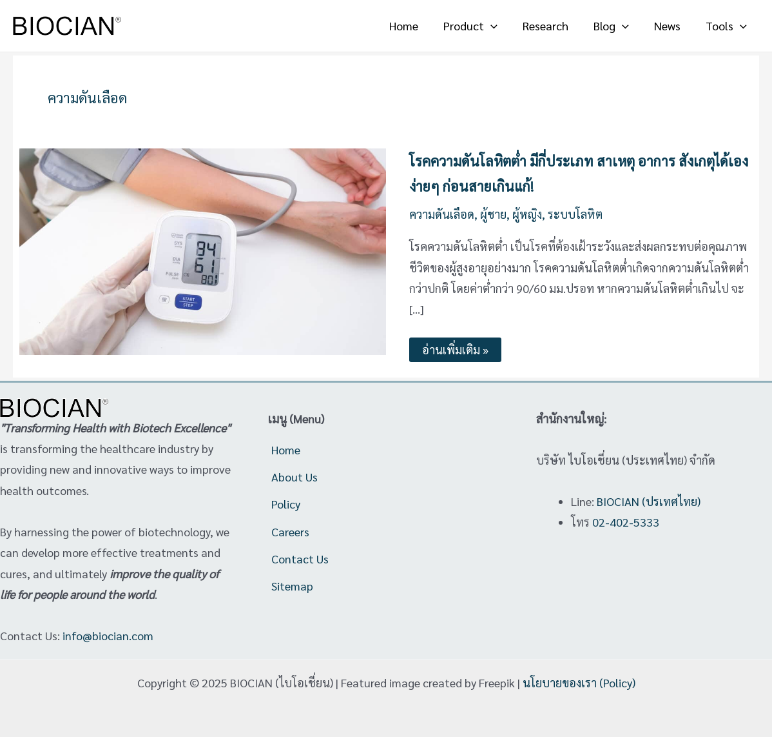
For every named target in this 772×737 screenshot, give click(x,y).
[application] (500, 26)
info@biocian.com (108, 635)
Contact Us (300, 558)
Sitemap (292, 586)
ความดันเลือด (441, 214)
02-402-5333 (625, 521)
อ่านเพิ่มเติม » (454, 347)
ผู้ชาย (493, 214)
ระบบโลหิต (575, 214)
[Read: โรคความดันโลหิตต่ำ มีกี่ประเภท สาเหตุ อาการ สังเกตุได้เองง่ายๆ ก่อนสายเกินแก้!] (202, 250)
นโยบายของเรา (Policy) (579, 682)
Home (285, 449)
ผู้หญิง (528, 214)
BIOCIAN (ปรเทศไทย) (648, 501)
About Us (294, 476)
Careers (290, 531)
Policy (285, 503)
